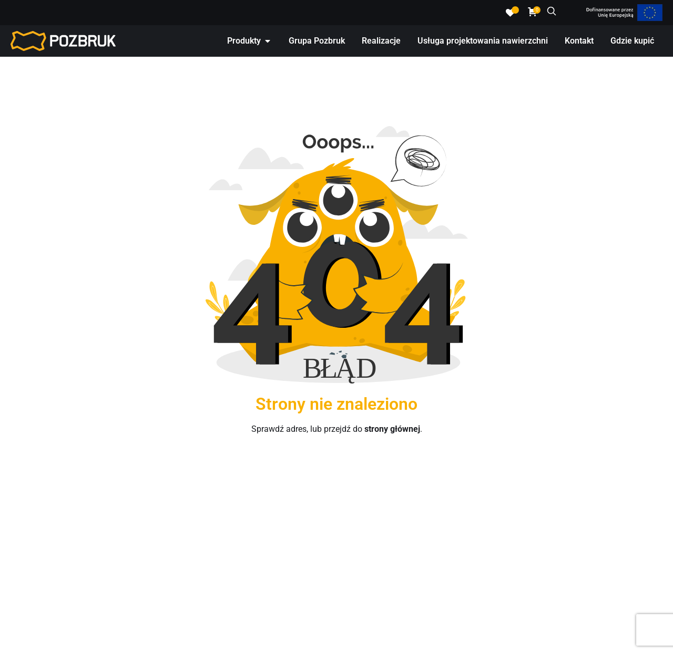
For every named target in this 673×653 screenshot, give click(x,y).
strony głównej (392, 429)
